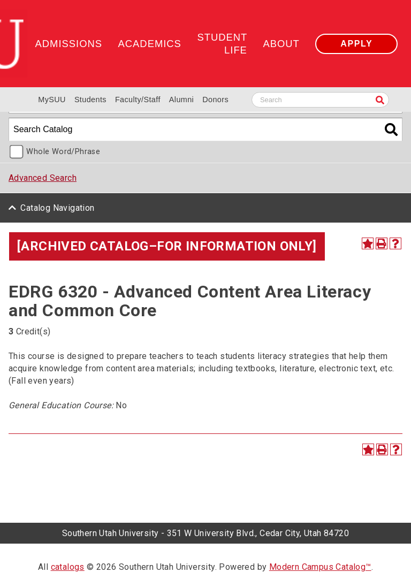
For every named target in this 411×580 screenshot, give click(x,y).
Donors (215, 99)
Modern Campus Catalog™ (320, 567)
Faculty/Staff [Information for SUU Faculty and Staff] (138, 99)
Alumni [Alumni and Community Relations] (181, 99)
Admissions (68, 43)
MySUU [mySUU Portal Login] (52, 99)
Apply (356, 43)
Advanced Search (43, 178)
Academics (149, 43)
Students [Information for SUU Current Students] (90, 99)
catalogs (68, 567)
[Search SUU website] (320, 100)
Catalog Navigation (57, 208)
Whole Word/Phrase (63, 151)
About (281, 43)
